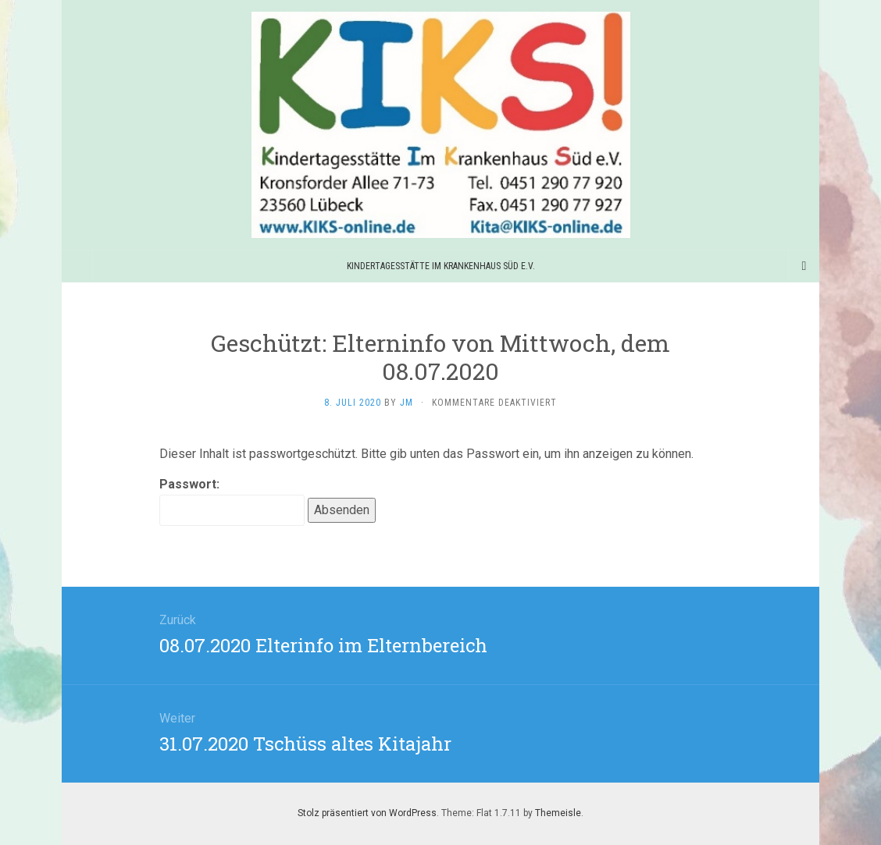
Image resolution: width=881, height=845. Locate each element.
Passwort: (232, 501)
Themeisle (558, 813)
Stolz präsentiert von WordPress (367, 813)
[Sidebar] (77, 266)
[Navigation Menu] (803, 266)
